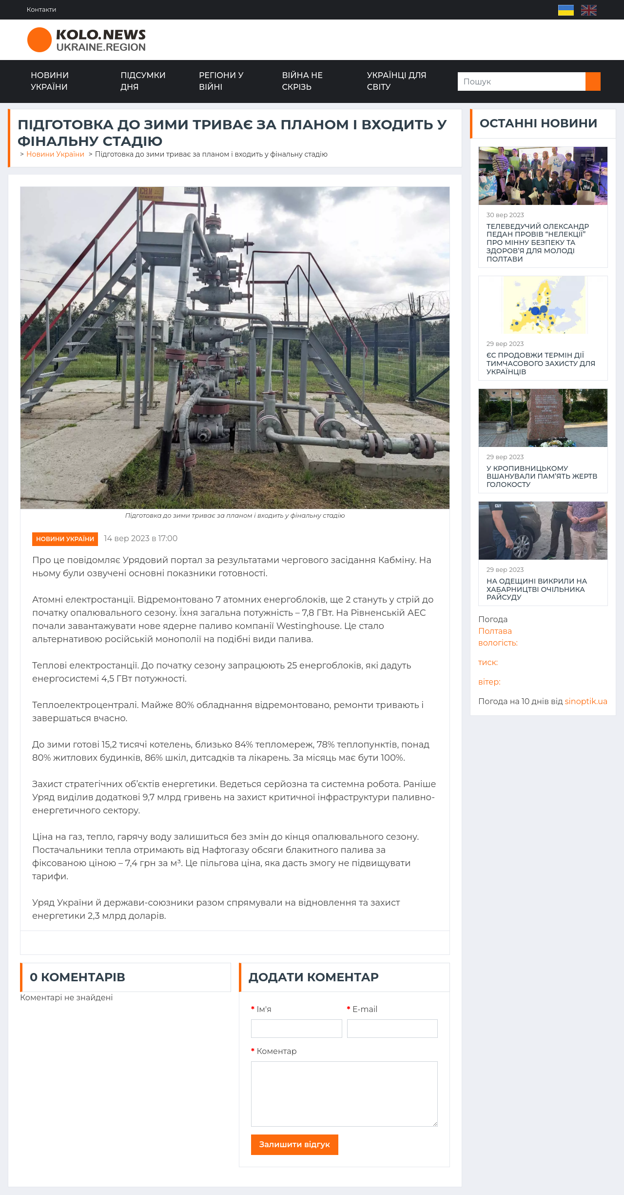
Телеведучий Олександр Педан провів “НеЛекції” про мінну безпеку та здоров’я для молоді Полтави (538, 243)
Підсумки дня (143, 81)
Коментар (274, 1051)
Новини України (50, 81)
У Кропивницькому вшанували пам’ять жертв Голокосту (542, 477)
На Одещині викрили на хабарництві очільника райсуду (537, 589)
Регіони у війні (221, 81)
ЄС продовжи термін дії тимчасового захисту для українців (541, 363)
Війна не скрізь (302, 81)
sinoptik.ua (586, 701)
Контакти (42, 9)
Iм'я (261, 1009)
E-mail (362, 1009)
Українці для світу (397, 81)
